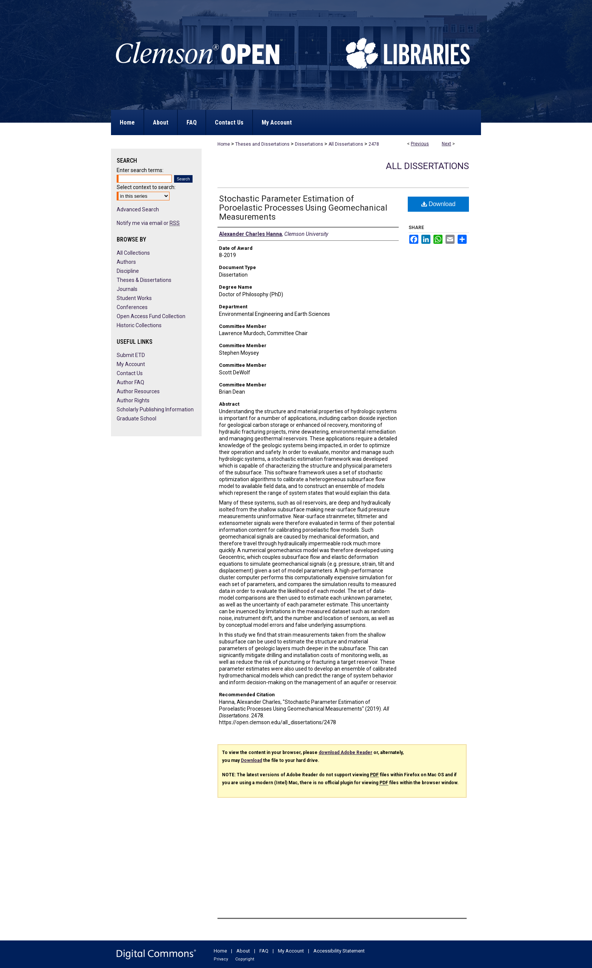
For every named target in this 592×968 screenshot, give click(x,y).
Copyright (244, 959)
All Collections (133, 253)
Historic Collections (139, 325)
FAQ (263, 951)
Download (438, 204)
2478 (373, 144)
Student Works (134, 298)
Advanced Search (138, 209)
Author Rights (133, 400)
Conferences (132, 307)
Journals (127, 289)
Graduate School (136, 419)
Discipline (128, 271)
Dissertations (309, 144)
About (243, 951)
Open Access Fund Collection (151, 316)
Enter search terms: (140, 170)
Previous (420, 143)
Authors (126, 262)
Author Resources (138, 391)
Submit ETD (131, 355)
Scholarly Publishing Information (155, 409)
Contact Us (130, 373)
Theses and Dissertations (262, 144)
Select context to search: (146, 187)
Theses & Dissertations (144, 280)
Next (446, 143)
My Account (131, 364)
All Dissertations (345, 144)
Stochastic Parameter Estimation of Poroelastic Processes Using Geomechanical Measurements (303, 208)
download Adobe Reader (345, 752)
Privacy (221, 959)
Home (223, 144)
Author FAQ (130, 382)
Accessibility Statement (339, 951)
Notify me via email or (148, 223)
